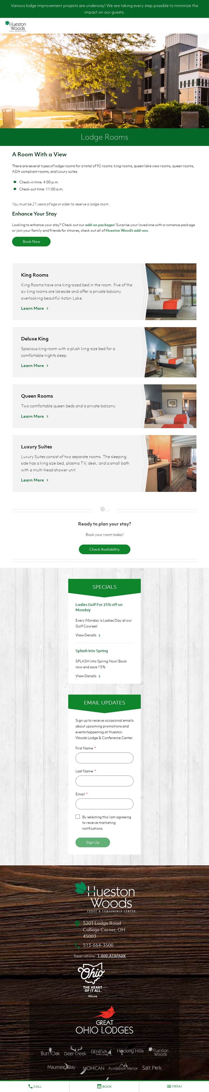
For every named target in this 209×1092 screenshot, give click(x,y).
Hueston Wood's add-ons (127, 230)
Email (80, 793)
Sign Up (92, 842)
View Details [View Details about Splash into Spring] (88, 675)
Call (34, 1086)
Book (104, 1086)
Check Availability (105, 549)
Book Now (31, 241)
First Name (84, 748)
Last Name (84, 771)
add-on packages (99, 224)
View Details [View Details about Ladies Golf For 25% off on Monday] (88, 634)
